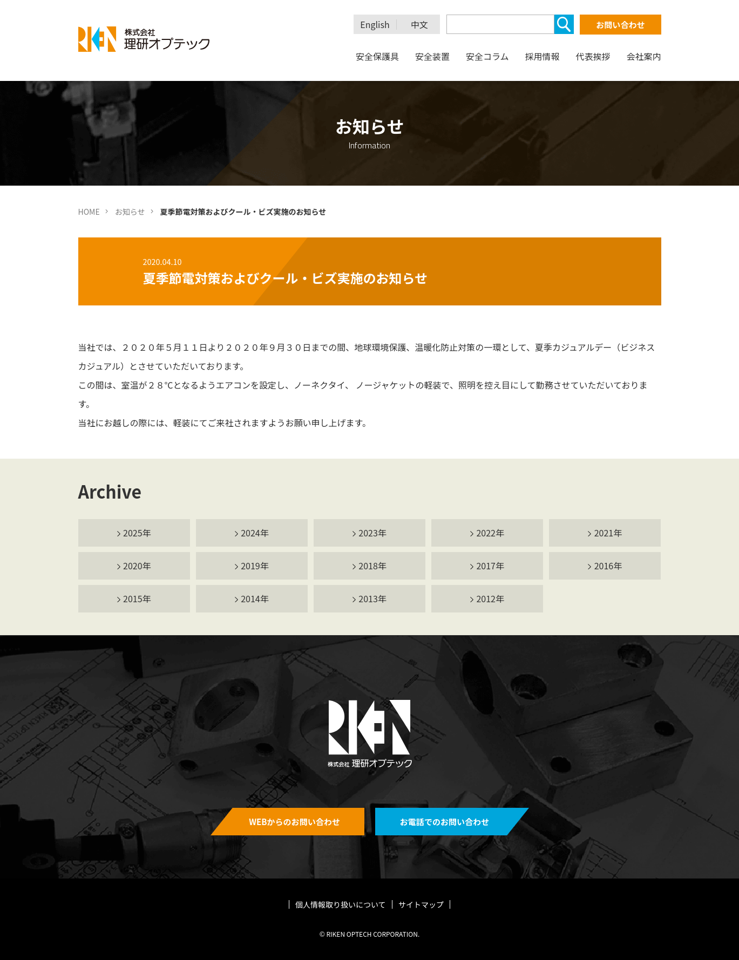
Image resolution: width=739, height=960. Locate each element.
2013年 (372, 598)
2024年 (255, 532)
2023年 (372, 532)
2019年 (255, 565)
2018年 (372, 565)
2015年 (137, 598)
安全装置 (432, 56)
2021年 (608, 532)
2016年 (608, 565)
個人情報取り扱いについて (340, 904)
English (374, 24)
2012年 (490, 598)
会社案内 (643, 56)
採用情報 (542, 56)
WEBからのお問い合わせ (294, 821)
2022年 (490, 532)
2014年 (255, 598)
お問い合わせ (620, 24)
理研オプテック (144, 39)
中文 (419, 24)
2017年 (490, 565)
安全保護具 (377, 56)
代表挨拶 (592, 56)
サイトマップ (421, 904)
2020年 (137, 565)
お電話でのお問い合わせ (444, 821)
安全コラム (487, 56)
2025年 (137, 532)
